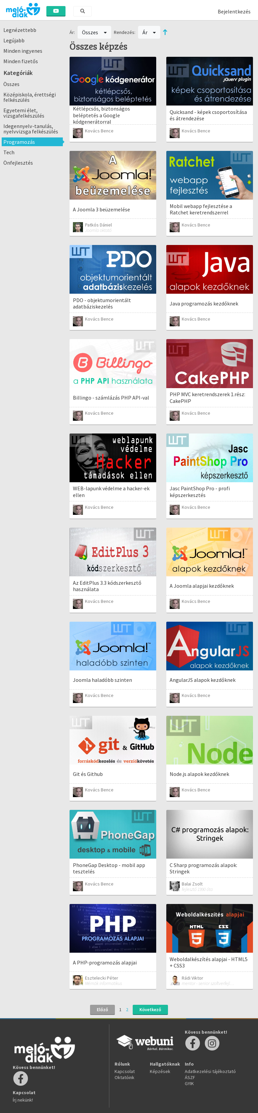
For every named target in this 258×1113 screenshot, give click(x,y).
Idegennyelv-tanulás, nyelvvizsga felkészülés (30, 129)
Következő (150, 1009)
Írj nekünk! (23, 1100)
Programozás (19, 141)
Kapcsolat (125, 1071)
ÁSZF (190, 1077)
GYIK (189, 1083)
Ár (149, 32)
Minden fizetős (20, 61)
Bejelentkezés (234, 11)
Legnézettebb (19, 30)
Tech (8, 152)
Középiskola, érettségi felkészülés (29, 97)
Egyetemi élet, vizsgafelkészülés (23, 113)
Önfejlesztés (18, 162)
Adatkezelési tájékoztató (210, 1071)
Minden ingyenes (22, 50)
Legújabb (14, 40)
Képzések (160, 1071)
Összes (11, 84)
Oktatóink (124, 1077)
